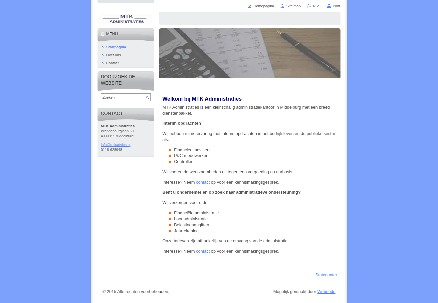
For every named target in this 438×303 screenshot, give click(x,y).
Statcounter (326, 274)
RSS (316, 6)
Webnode (326, 291)
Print (336, 6)
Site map (293, 6)
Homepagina (264, 6)
